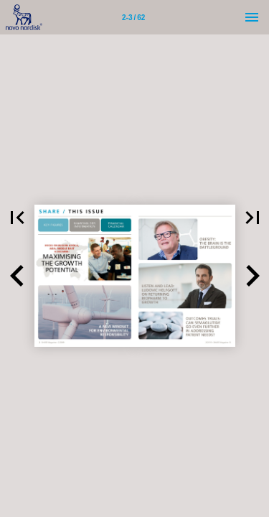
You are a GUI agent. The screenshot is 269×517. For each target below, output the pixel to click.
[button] (17, 276)
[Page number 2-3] (133, 17)
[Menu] (252, 17)
